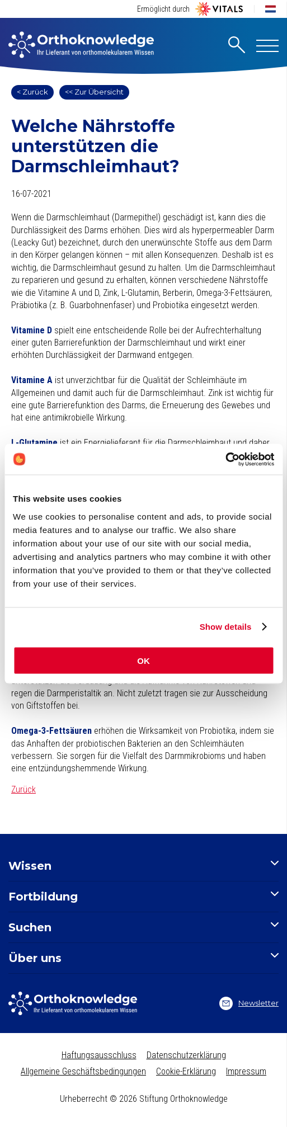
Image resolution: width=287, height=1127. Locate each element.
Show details (226, 626)
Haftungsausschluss (99, 1055)
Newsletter (249, 1003)
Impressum (246, 1071)
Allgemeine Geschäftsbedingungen (83, 1071)
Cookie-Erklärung (186, 1071)
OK (143, 660)
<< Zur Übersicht (94, 91)
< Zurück (32, 91)
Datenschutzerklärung (186, 1055)
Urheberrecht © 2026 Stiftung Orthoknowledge (144, 1098)
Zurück (23, 789)
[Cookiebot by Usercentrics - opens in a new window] (225, 459)
